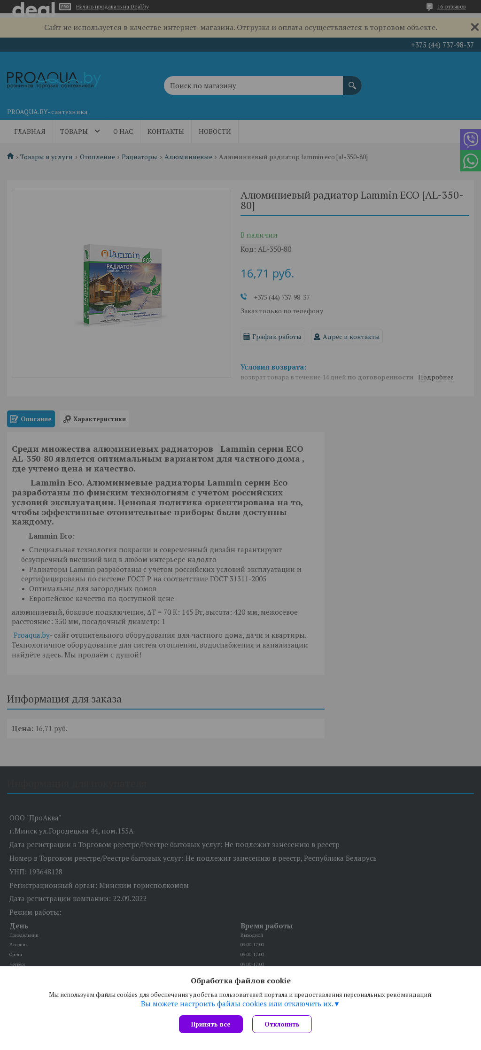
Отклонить (282, 1024)
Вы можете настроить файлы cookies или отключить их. (237, 1003)
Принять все (211, 1024)
